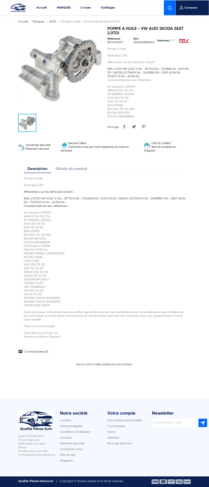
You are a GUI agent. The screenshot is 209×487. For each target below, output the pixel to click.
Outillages (108, 7)
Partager (124, 126)
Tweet (134, 126)
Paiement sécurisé (72, 443)
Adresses (113, 437)
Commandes (116, 426)
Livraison (66, 420)
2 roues (86, 7)
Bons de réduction (119, 443)
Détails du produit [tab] (71, 169)
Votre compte (121, 413)
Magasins (66, 460)
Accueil (42, 7)
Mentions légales (71, 426)
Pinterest (143, 126)
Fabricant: (163, 40)
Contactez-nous (71, 449)
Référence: (114, 39)
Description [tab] (37, 169)
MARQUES (64, 7)
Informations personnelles (124, 420)
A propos (66, 437)
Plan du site (67, 455)
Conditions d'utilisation (75, 432)
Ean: (136, 39)
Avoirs (111, 432)
